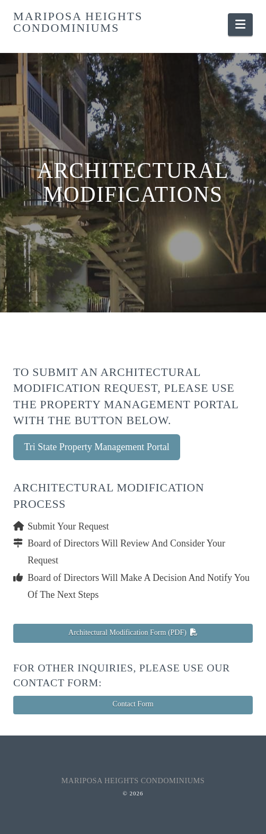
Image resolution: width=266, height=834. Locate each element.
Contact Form (132, 704)
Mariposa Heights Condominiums (78, 22)
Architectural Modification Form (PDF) (133, 632)
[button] (240, 24)
